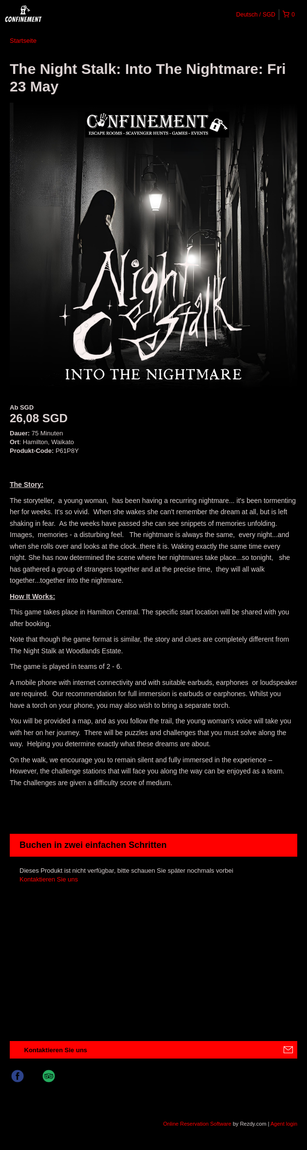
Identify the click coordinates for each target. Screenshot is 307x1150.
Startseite (23, 40)
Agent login (283, 1124)
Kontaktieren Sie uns (48, 879)
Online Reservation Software (197, 1124)
